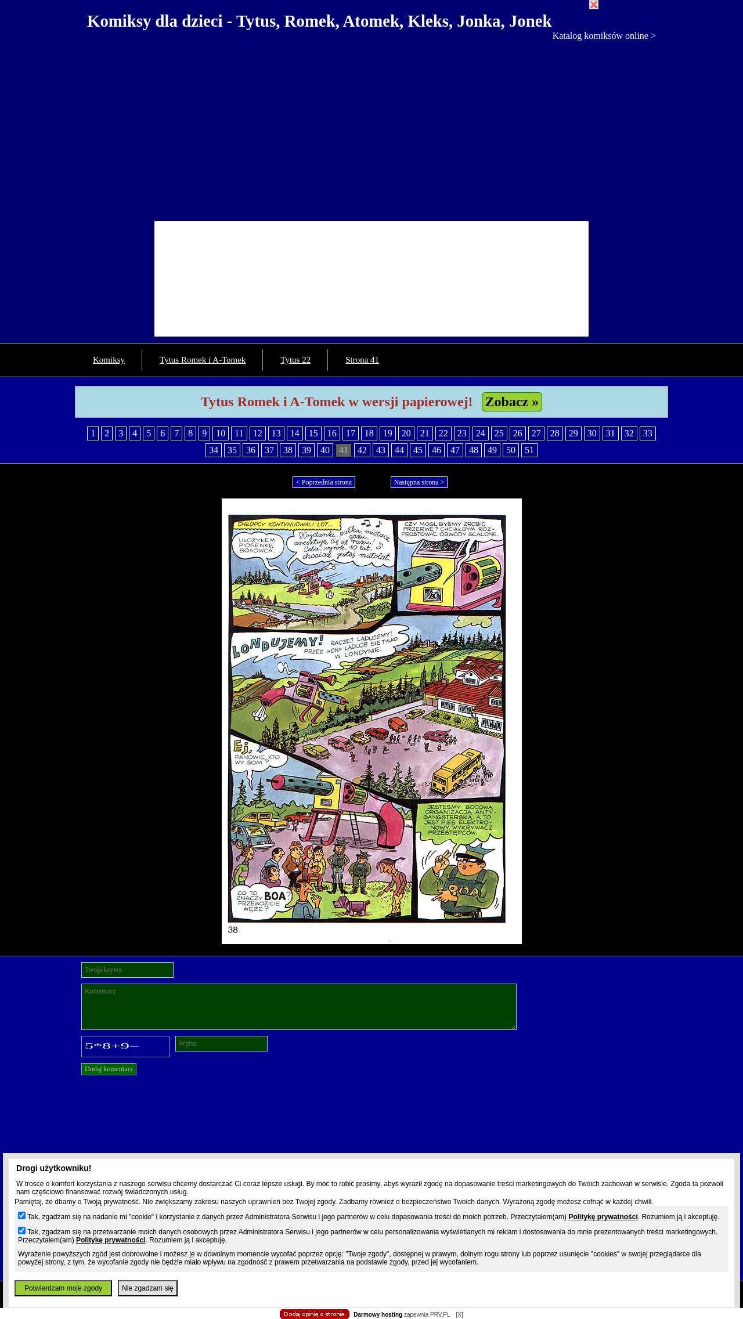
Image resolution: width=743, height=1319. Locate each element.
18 (369, 433)
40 (325, 450)
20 (406, 433)
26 (517, 433)
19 (387, 433)
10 (220, 433)
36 (250, 450)
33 (647, 433)
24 (480, 433)
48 (473, 450)
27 (536, 433)
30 (592, 433)
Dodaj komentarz (109, 1069)
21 (425, 433)
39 (306, 450)
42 (362, 450)
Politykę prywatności (602, 1217)
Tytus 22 (295, 359)
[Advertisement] (371, 128)
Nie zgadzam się (148, 1288)
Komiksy (109, 359)
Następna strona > (419, 482)
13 (276, 433)
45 (418, 450)
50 (510, 450)
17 (350, 433)
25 (499, 433)
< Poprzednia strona (324, 482)
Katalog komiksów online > (604, 36)
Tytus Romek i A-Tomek (203, 359)
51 (529, 450)
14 (295, 433)
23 (462, 433)
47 (455, 450)
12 (257, 433)
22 (443, 433)
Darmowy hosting (378, 1314)
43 (380, 450)
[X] (459, 1314)
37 (269, 450)
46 (436, 450)
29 (573, 433)
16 (332, 433)
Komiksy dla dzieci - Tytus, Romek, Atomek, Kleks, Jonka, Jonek (319, 21)
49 (492, 450)
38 (288, 450)
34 (213, 450)
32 (629, 433)
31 (610, 433)
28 (555, 433)
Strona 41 (362, 359)
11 (239, 433)
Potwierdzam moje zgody (63, 1288)
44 (399, 450)
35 (232, 450)
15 (313, 433)
